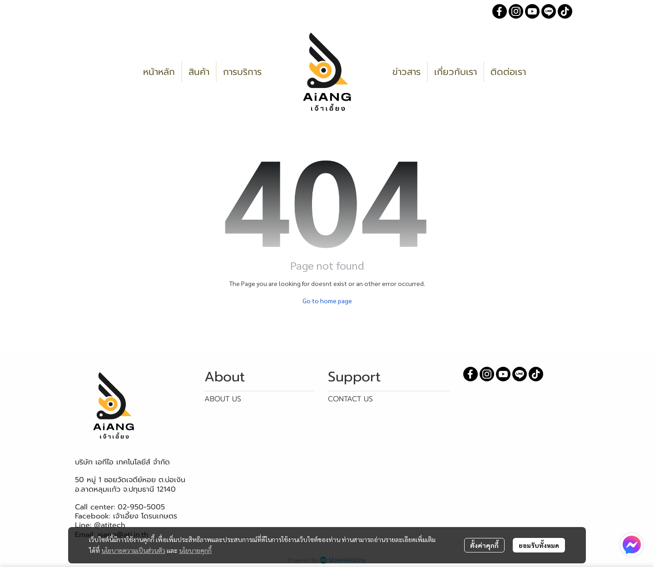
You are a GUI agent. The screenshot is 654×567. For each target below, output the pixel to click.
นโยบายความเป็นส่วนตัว (133, 550)
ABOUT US (222, 399)
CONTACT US (350, 399)
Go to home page (327, 300)
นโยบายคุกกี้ (195, 550)
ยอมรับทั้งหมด (539, 545)
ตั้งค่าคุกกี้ (484, 545)
